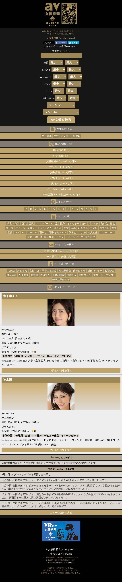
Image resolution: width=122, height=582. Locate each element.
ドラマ (60, 236)
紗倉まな (22, 270)
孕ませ (72, 232)
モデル (93, 228)
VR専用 (18, 356)
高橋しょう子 (36, 270)
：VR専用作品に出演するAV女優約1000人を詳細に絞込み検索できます (49, 463)
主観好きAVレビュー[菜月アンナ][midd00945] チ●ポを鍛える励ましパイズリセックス (60, 480)
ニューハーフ (107, 232)
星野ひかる (85, 275)
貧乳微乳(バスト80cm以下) (61, 161)
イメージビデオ (74, 236)
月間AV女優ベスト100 (61, 251)
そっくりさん (44, 228)
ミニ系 (54, 223)
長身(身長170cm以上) (60, 178)
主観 (56, 136)
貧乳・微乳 (13, 223)
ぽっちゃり (73, 223)
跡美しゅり (79, 270)
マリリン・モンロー (104, 275)
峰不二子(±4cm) (61, 279)
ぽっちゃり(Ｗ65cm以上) (61, 189)
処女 (112, 223)
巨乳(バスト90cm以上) (61, 167)
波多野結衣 (64, 270)
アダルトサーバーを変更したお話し (31, 474)
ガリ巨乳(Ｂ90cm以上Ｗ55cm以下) (61, 194)
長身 (62, 223)
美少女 (104, 223)
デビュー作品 (44, 356)
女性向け (90, 236)
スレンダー (42, 223)
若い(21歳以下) (61, 150)
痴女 (114, 228)
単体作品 (49, 236)
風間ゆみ (109, 270)
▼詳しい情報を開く (61, 370)
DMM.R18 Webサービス (65, 563)
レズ (16, 232)
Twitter (68, 554)
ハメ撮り (66, 136)
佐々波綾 (51, 270)
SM (23, 232)
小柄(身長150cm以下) (60, 172)
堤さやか (45, 275)
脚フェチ (93, 223)
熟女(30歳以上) (61, 155)
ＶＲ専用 (47, 136)
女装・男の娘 (34, 236)
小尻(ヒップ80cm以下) (61, 183)
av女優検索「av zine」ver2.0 (61, 549)
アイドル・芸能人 (25, 228)
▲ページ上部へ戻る (61, 512)
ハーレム (32, 232)
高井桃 (34, 275)
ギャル (58, 228)
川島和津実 (58, 275)
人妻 (73, 228)
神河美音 (12, 275)
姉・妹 (9, 228)
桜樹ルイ (72, 275)
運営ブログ (56, 554)
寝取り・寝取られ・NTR (52, 232)
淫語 (9, 232)
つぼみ (11, 270)
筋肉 (83, 223)
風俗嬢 (76, 136)
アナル (82, 232)
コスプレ (104, 228)
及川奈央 (24, 275)
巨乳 (24, 223)
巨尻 (31, 223)
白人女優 (93, 232)
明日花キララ (94, 270)
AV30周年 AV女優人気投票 (61, 256)
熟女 (66, 228)
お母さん (83, 228)
